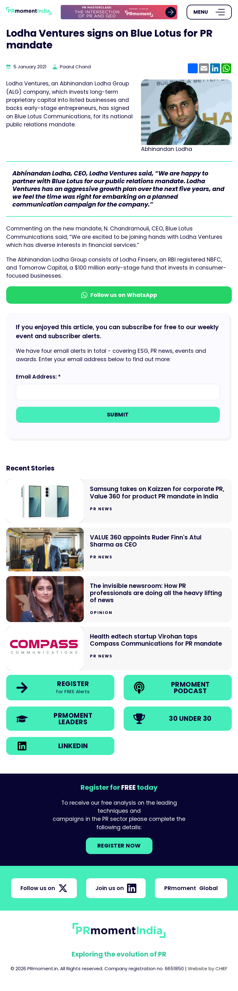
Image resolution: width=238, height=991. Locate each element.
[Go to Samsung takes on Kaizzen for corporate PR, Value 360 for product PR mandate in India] (119, 501)
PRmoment (191, 888)
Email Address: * (38, 376)
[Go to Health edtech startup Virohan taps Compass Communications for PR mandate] (119, 649)
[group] (119, 12)
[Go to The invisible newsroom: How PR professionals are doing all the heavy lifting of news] (119, 599)
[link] (119, 12)
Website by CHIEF (207, 968)
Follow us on (44, 888)
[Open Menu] (209, 12)
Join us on (115, 888)
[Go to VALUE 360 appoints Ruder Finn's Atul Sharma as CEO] (119, 549)
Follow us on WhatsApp (119, 295)
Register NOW (119, 845)
